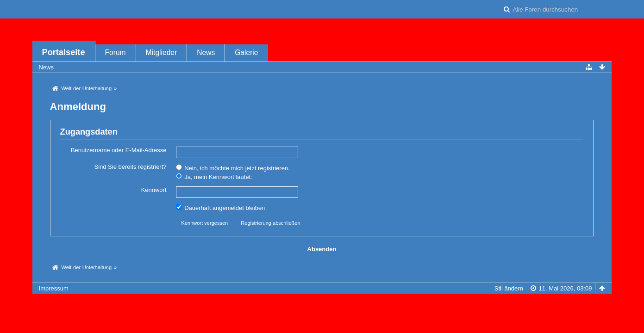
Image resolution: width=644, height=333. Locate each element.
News (206, 52)
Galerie (246, 52)
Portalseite (63, 52)
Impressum (54, 288)
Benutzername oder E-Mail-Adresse (119, 150)
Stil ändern (508, 288)
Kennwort (154, 189)
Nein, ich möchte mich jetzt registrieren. (233, 168)
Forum (115, 52)
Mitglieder (161, 52)
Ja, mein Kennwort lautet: (214, 176)
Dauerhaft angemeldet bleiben (220, 207)
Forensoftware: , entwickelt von (321, 303)
